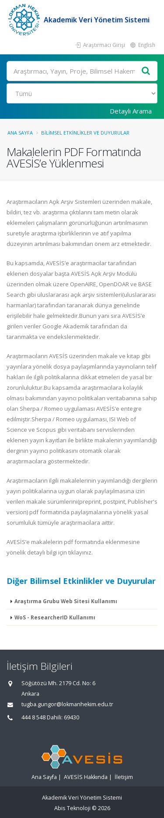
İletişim (124, 777)
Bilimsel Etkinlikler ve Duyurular (85, 132)
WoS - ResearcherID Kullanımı (54, 617)
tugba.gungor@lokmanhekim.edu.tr (67, 704)
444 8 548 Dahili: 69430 (50, 717)
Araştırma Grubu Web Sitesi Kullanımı (65, 601)
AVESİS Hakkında (86, 777)
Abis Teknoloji (72, 808)
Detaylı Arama (131, 111)
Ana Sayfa (20, 132)
